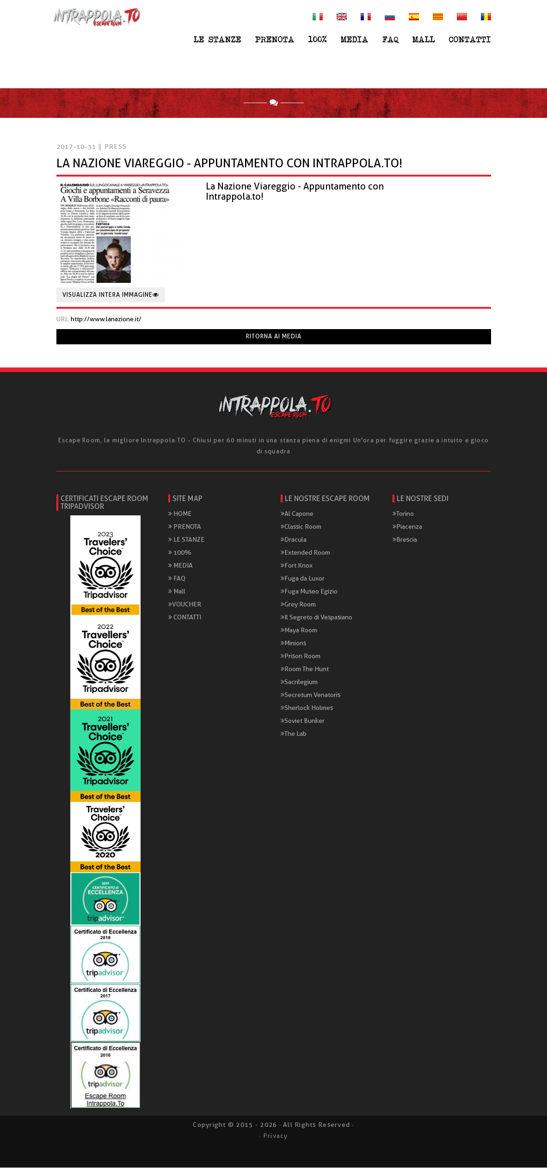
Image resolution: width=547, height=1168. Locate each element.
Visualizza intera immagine (110, 295)
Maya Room (299, 630)
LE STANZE (217, 39)
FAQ (390, 39)
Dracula (294, 540)
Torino (403, 514)
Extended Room (305, 552)
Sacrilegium (299, 682)
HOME (179, 514)
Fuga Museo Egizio (309, 591)
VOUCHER (184, 604)
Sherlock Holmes (307, 708)
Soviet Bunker (303, 721)
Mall (423, 39)
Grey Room (298, 604)
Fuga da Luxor (303, 578)
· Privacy (273, 1136)
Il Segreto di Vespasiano (316, 617)
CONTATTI (470, 39)
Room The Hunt (305, 669)
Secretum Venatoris (310, 695)
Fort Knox (297, 565)
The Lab (294, 734)
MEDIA (355, 39)
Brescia (405, 540)
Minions (293, 643)
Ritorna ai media (273, 336)
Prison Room (300, 656)
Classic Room (301, 527)
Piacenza (407, 527)
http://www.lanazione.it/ (106, 319)
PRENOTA (275, 39)
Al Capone (297, 514)
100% (317, 39)
